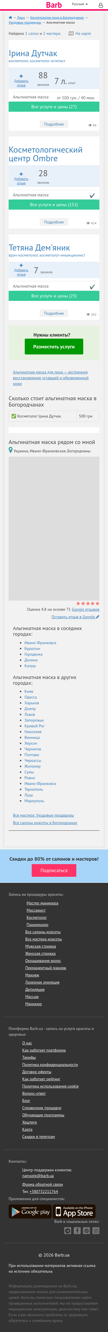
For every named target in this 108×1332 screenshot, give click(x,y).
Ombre (46, 154)
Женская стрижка (40, 953)
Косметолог (36, 917)
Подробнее (54, 124)
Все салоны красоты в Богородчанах (45, 822)
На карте (80, 33)
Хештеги (29, 1122)
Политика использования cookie (50, 1086)
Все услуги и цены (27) (54, 106)
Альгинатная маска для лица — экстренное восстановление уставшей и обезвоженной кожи (51, 377)
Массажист (36, 910)
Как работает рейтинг (41, 1078)
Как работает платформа (44, 1050)
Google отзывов (85, 609)
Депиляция (35, 989)
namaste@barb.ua (38, 1175)
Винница (32, 737)
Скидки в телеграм (38, 1136)
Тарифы (29, 1057)
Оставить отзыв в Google (75, 616)
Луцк (28, 795)
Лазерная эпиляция (42, 982)
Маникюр (33, 1003)
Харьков (31, 702)
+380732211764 (44, 1191)
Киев (28, 691)
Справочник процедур (41, 1107)
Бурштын (32, 648)
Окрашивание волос (43, 960)
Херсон (30, 743)
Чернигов (32, 749)
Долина (31, 660)
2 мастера (51, 33)
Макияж (32, 975)
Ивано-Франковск (40, 642)
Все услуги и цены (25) (54, 296)
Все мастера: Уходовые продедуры (43, 815)
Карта (27, 1129)
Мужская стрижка (40, 946)
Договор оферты (36, 1071)
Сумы (29, 772)
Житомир (32, 766)
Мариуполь (34, 800)
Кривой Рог (34, 725)
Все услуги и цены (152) (54, 204)
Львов (29, 714)
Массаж (32, 996)
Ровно (29, 777)
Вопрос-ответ (34, 1093)
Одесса (30, 697)
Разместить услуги (54, 346)
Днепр (30, 708)
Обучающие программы (43, 1114)
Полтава (31, 754)
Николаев (32, 731)
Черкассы (32, 760)
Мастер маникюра (42, 903)
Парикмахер (37, 924)
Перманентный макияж (45, 967)
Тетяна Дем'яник (54, 250)
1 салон (32, 33)
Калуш (30, 665)
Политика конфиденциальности (50, 1064)
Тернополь (33, 789)
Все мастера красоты (43, 939)
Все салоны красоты (43, 931)
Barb (54, 5)
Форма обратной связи (42, 1184)
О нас (27, 1043)
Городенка (33, 654)
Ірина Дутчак (54, 55)
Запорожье (34, 720)
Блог (26, 1100)
